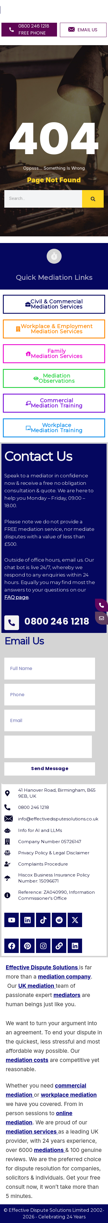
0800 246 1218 (57, 621)
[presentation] (48, 747)
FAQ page (16, 597)
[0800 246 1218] (11, 622)
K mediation (38, 986)
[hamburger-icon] (97, 10)
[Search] (93, 199)
